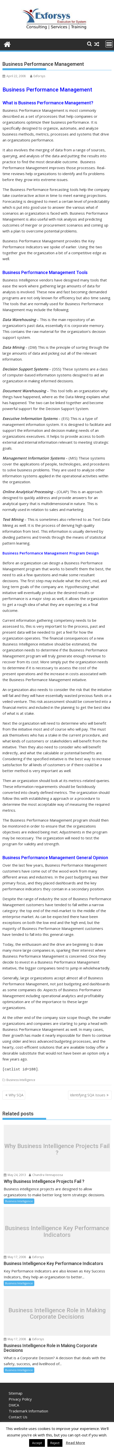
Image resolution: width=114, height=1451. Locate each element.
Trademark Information (28, 1410)
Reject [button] (54, 1443)
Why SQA (16, 1094)
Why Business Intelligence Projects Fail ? (57, 1148)
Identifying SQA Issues (87, 1094)
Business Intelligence (20, 1079)
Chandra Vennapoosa (46, 1174)
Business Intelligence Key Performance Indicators (57, 1230)
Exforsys (37, 76)
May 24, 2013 (15, 1174)
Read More (75, 1442)
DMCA (14, 1404)
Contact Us (18, 1416)
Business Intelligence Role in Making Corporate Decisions (57, 1312)
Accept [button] (37, 1443)
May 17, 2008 (15, 1256)
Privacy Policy (20, 1398)
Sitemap (15, 1392)
